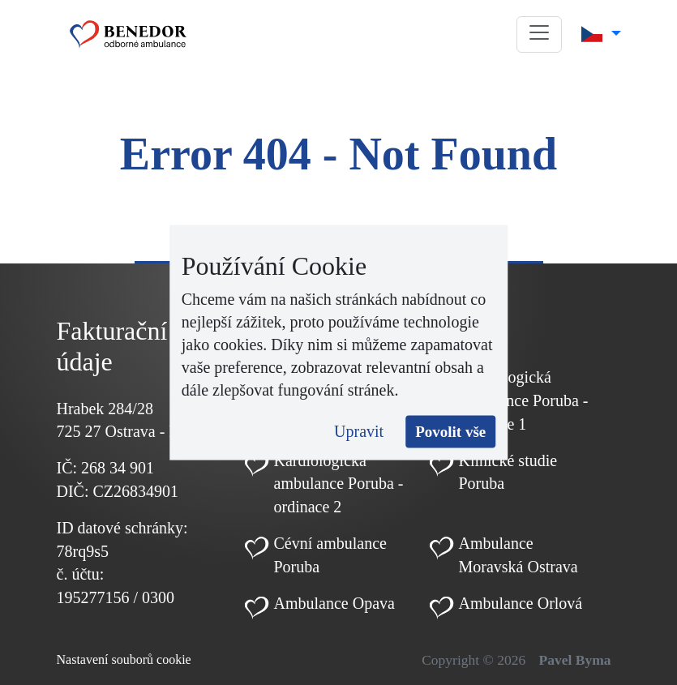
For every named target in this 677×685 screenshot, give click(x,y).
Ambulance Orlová (521, 603)
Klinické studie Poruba (508, 472)
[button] (539, 34)
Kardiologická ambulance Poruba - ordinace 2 (339, 484)
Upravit (358, 430)
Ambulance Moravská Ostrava (518, 555)
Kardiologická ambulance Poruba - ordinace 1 (524, 400)
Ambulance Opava (334, 603)
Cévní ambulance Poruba (330, 555)
